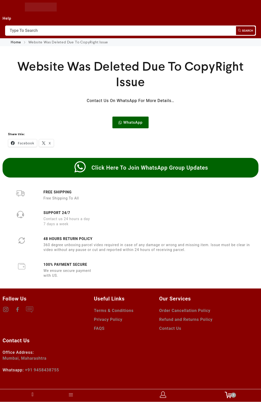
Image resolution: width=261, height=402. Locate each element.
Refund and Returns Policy (186, 319)
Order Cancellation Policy (184, 310)
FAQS (99, 328)
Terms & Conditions (114, 310)
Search (245, 30)
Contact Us (170, 328)
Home (16, 42)
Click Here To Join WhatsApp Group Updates (150, 168)
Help (7, 18)
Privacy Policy (108, 319)
